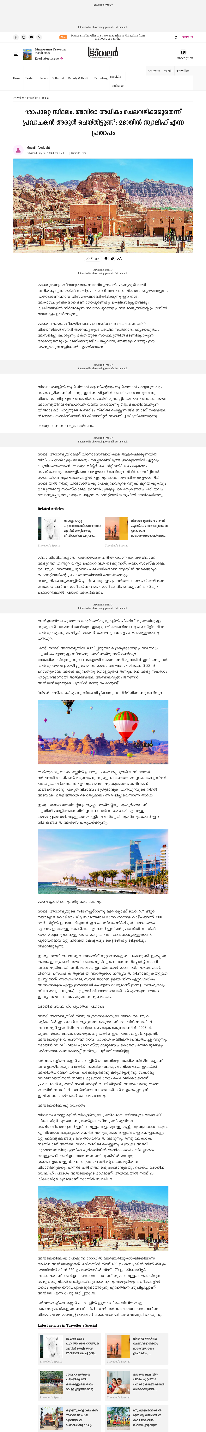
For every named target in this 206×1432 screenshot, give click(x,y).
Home (17, 78)
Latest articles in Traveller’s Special (67, 1325)
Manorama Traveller (51, 49)
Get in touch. (121, 27)
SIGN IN (187, 37)
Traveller (183, 71)
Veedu (168, 71)
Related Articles (51, 509)
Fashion (30, 78)
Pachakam (118, 86)
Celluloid (58, 78)
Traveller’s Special (38, 98)
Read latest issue (47, 58)
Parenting (101, 78)
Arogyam (154, 71)
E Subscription (183, 58)
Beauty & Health (79, 78)
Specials (115, 76)
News (44, 78)
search (175, 37)
